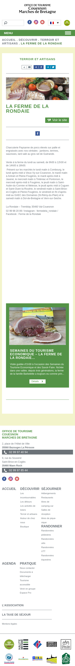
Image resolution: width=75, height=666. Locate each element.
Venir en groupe (27, 589)
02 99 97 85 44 (18, 470)
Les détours (26, 501)
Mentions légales (9, 624)
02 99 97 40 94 (18, 452)
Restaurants (47, 497)
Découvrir (28, 39)
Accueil (9, 39)
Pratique (28, 563)
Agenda (9, 563)
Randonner (51, 526)
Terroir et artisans (28, 514)
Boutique (24, 526)
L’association (13, 605)
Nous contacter (27, 568)
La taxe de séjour (16, 614)
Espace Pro (25, 593)
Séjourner (51, 489)
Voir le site (57, 120)
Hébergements (48, 493)
